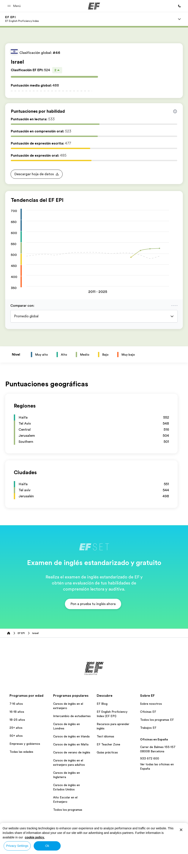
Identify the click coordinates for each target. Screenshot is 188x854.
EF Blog (102, 703)
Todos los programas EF (157, 719)
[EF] (94, 6)
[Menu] (179, 19)
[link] (22, 19)
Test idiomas (105, 736)
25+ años (15, 727)
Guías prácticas (107, 752)
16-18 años (16, 711)
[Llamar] (179, 6)
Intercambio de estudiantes (72, 716)
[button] (14, 6)
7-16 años (16, 703)
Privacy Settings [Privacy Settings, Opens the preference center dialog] (17, 846)
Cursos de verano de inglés (71, 752)
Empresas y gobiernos (24, 743)
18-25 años (17, 719)
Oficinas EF (148, 711)
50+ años (16, 735)
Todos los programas (67, 809)
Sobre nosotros (151, 703)
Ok (47, 846)
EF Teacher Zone (108, 744)
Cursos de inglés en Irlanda (71, 736)
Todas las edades (21, 751)
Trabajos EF (148, 727)
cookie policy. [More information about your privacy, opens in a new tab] (35, 837)
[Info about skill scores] (175, 111)
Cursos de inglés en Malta (70, 744)
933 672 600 (149, 758)
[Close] (181, 830)
